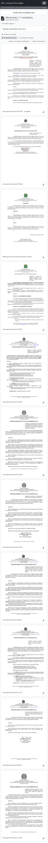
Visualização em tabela (25, 38)
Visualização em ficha (9, 38)
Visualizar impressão (9, 34)
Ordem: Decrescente (39, 41)
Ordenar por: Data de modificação (19, 41)
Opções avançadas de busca (14, 29)
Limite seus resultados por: (24, 12)
